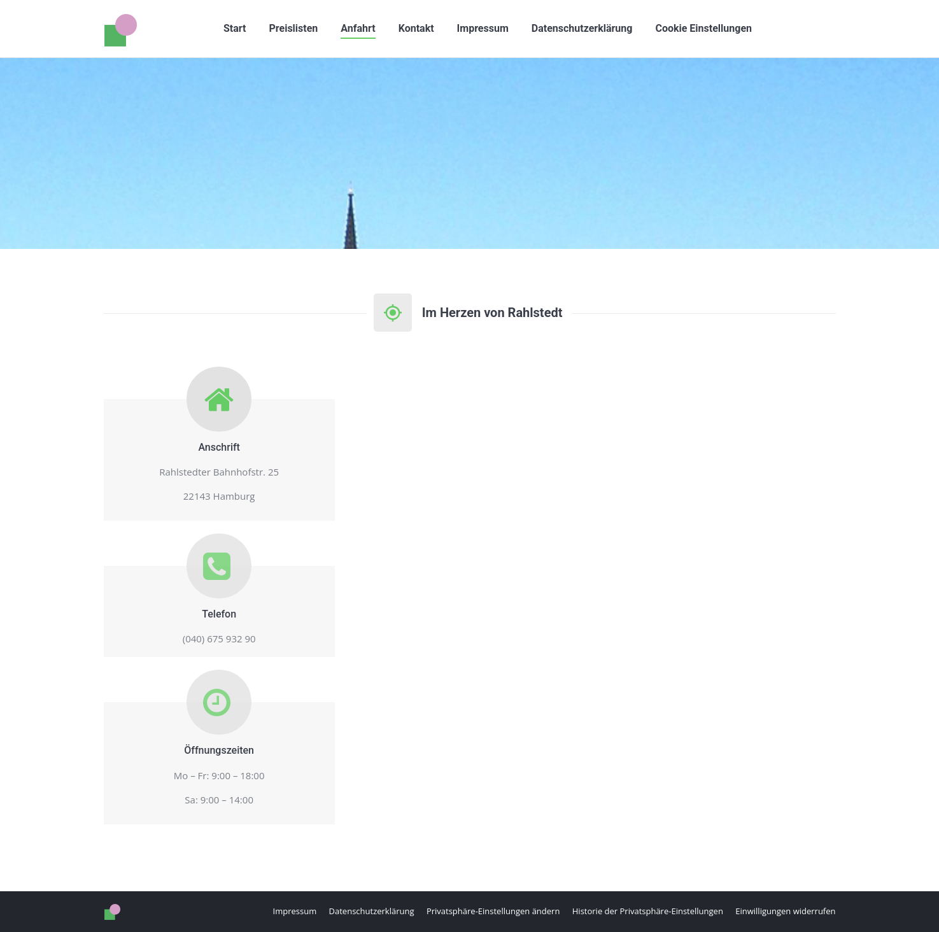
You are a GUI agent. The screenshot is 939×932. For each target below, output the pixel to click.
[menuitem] (235, 29)
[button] (703, 29)
